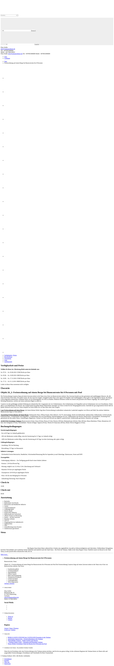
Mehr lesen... (4, 554)
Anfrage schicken (9, 583)
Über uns (6, 662)
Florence (16, 628)
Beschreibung (8, 357)
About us (10, 616)
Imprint (10, 618)
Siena (11, 628)
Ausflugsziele (8, 361)
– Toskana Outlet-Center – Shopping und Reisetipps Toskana (25, 642)
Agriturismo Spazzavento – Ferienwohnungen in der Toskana (25, 639)
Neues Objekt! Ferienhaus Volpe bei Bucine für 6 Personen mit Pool (27, 644)
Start (5, 57)
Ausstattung (7, 358)
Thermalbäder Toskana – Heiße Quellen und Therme (23, 640)
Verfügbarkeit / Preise (10, 355)
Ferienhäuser (8, 659)
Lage (5, 360)
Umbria (13, 630)
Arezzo (6, 628)
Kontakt (6, 660)
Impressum (7, 663)
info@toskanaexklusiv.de (8, 49)
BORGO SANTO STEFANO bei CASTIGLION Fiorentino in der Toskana (29, 637)
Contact (10, 620)
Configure (7, 58)
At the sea (7, 630)
